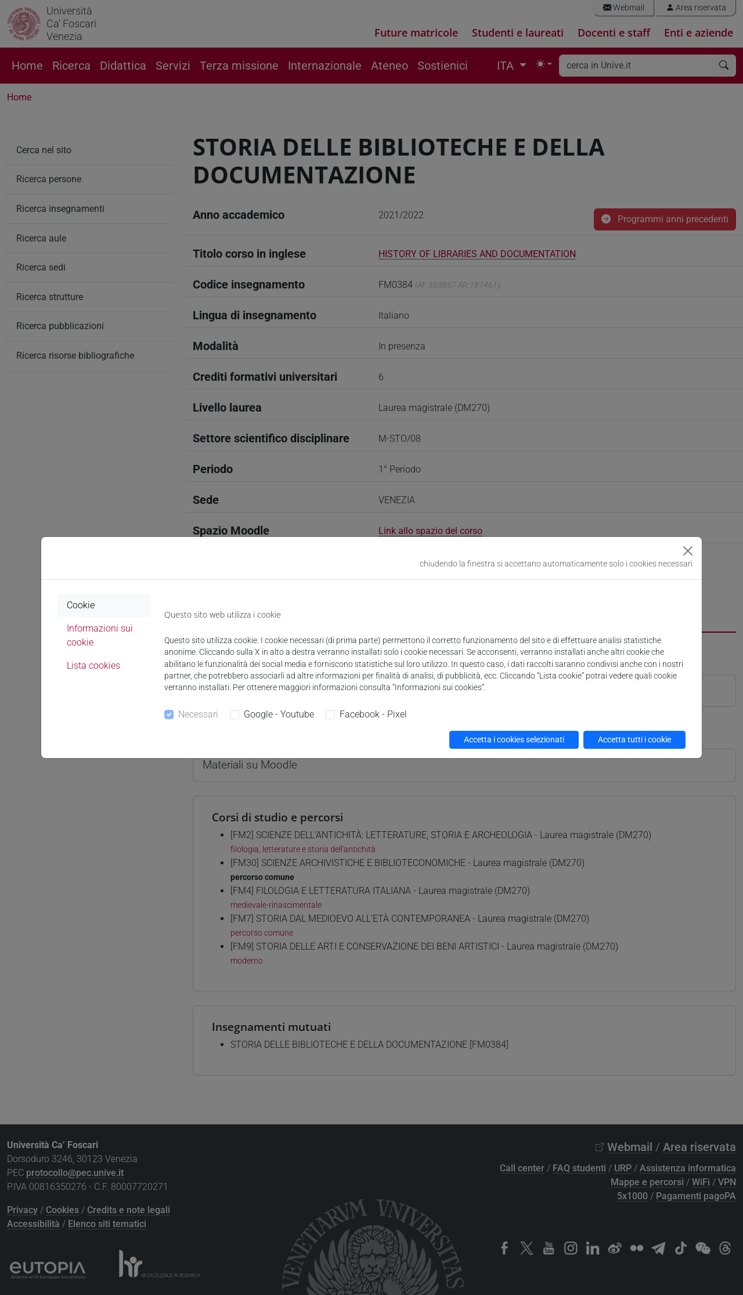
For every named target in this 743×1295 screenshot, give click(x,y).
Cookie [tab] (81, 605)
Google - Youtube (279, 714)
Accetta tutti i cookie (634, 739)
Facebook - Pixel (373, 714)
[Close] (688, 551)
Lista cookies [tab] (93, 665)
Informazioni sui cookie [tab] (100, 635)
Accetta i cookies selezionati (514, 739)
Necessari (198, 714)
